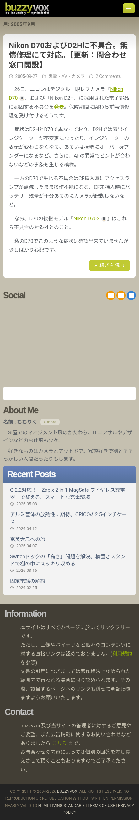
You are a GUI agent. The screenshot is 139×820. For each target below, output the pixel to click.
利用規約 (122, 654)
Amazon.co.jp (69, 393)
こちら (59, 743)
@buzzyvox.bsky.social (131, 295)
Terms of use (101, 805)
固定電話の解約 (69, 584)
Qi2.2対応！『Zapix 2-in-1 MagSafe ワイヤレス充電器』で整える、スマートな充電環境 (69, 497)
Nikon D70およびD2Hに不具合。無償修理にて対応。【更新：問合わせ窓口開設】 (68, 55)
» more (50, 422)
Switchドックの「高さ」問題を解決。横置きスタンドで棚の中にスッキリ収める (69, 563)
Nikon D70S (86, 219)
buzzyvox (27, 8)
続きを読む (112, 265)
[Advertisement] (70, 345)
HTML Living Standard (61, 805)
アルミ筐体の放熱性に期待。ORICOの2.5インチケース (69, 521)
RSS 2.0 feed (110, 295)
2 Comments (108, 76)
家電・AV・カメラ (66, 76)
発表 (59, 107)
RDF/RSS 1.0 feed (121, 295)
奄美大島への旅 (69, 542)
